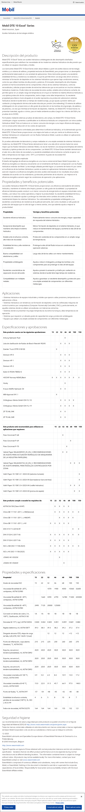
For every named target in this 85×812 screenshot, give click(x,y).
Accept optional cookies (54, 807)
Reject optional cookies (73, 807)
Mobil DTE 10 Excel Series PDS (23, 18)
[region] (42, 802)
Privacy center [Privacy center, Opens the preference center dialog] (8, 807)
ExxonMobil (6, 18)
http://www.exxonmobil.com (13, 745)
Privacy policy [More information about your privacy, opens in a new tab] (60, 803)
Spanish (37, 18)
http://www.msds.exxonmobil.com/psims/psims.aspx (46, 724)
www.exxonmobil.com (31, 760)
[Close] (81, 796)
